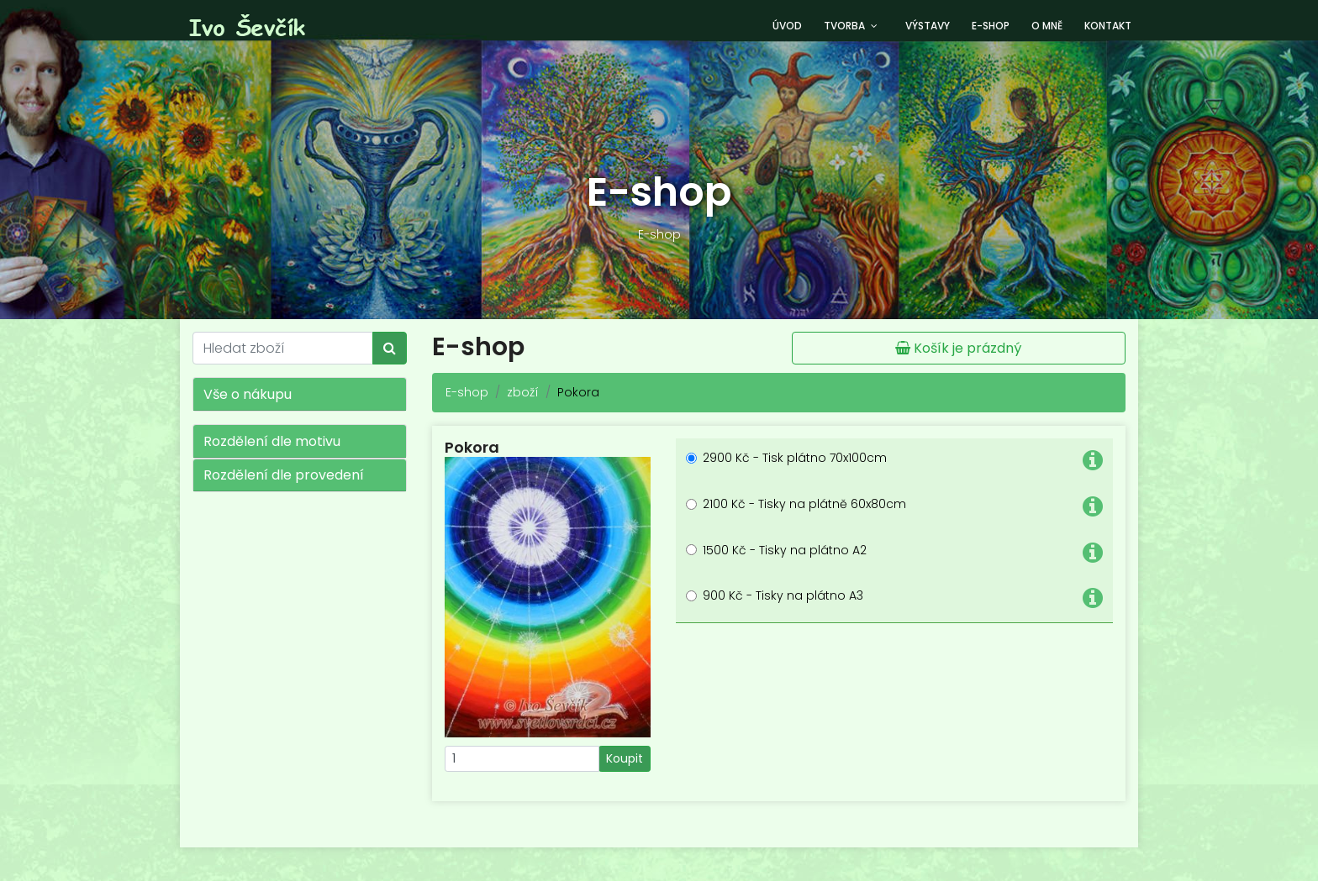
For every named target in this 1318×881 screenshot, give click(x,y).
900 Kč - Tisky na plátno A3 (783, 595)
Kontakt (1107, 25)
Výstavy (927, 25)
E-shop (991, 25)
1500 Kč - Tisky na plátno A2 (785, 550)
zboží (523, 392)
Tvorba (844, 25)
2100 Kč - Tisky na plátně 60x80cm (804, 504)
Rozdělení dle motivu (271, 441)
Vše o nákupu (247, 394)
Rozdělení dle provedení (283, 475)
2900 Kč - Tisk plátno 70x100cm (795, 457)
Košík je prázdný (958, 348)
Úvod (787, 25)
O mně (1046, 25)
